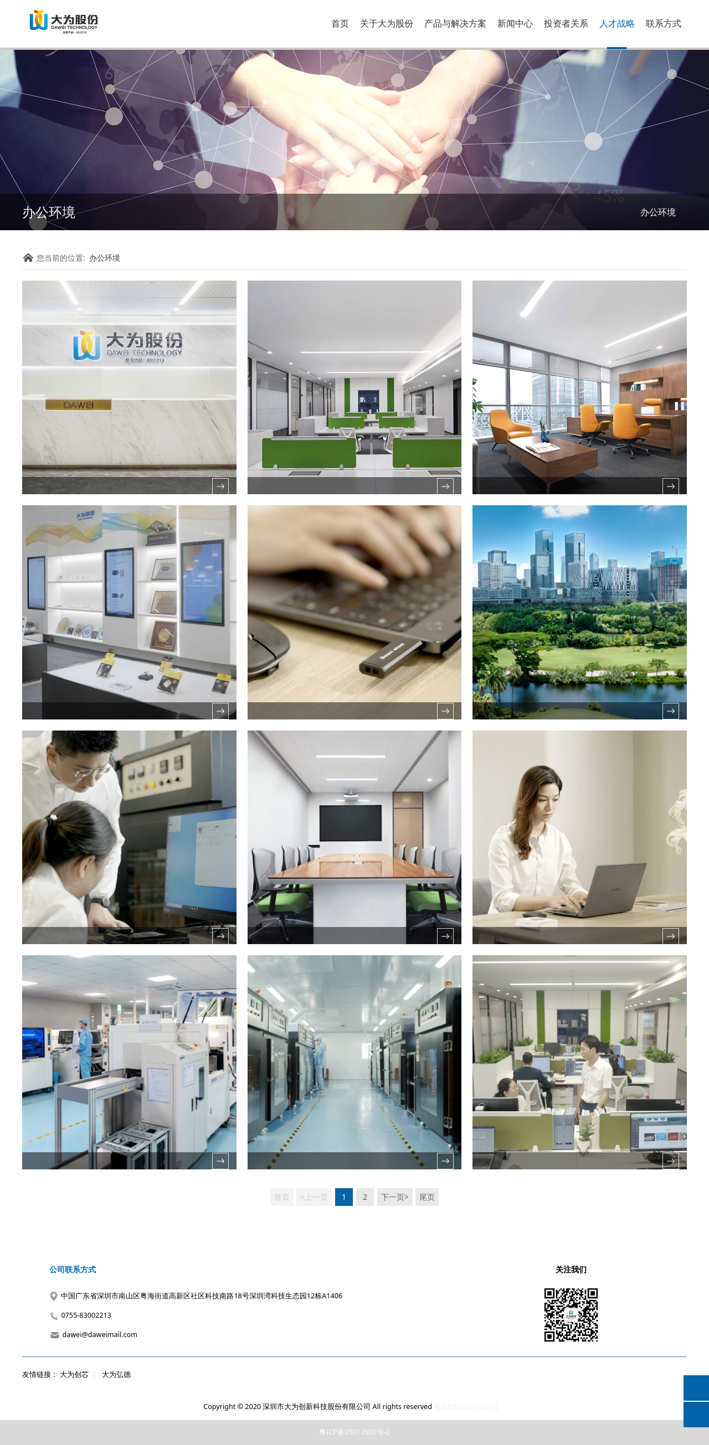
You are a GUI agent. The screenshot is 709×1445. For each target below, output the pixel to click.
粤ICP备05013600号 (466, 1406)
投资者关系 (566, 23)
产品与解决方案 (455, 23)
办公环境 (658, 212)
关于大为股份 (386, 23)
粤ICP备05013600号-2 (354, 1432)
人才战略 (617, 23)
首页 (340, 23)
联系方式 (663, 23)
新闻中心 (515, 23)
